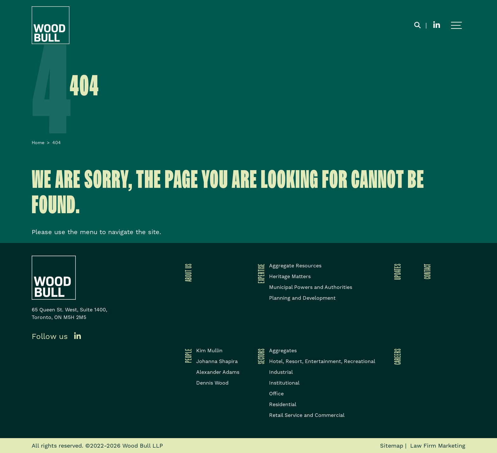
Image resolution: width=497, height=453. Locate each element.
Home (38, 142)
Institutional (284, 383)
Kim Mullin (209, 351)
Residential (282, 404)
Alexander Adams (217, 372)
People (187, 355)
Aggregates (283, 351)
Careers (396, 356)
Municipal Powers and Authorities (310, 287)
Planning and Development (302, 298)
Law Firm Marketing (437, 445)
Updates (396, 272)
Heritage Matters (290, 276)
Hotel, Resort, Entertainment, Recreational (322, 361)
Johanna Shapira (217, 361)
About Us (187, 273)
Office (276, 394)
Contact (426, 271)
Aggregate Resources (295, 266)
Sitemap (391, 445)
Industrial (281, 372)
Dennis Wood (212, 383)
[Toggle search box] (417, 25)
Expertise (260, 273)
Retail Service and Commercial (307, 415)
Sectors (260, 356)
